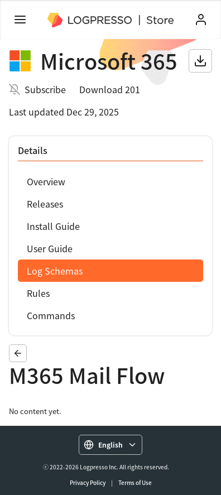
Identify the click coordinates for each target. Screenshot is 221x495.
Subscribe (45, 89)
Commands (51, 315)
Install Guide (53, 226)
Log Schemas (55, 270)
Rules (38, 293)
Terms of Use (135, 482)
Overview (46, 181)
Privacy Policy (87, 482)
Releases (45, 203)
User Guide (50, 248)
